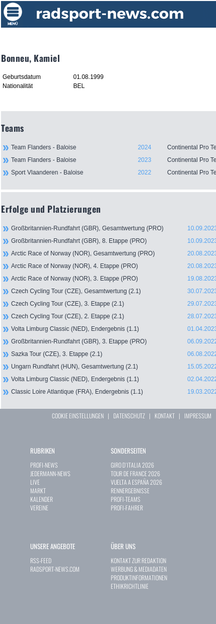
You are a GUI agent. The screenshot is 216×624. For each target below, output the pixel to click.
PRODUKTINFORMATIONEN (139, 577)
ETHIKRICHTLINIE (130, 586)
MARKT (38, 490)
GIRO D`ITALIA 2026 (132, 465)
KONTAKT (165, 415)
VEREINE (39, 507)
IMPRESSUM (197, 415)
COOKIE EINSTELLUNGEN (78, 415)
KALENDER (41, 499)
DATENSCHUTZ (129, 415)
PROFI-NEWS (44, 465)
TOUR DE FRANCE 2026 (135, 473)
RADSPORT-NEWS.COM (55, 569)
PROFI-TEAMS (125, 499)
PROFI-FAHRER (127, 507)
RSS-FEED (40, 560)
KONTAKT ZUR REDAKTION (138, 560)
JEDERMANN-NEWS (50, 473)
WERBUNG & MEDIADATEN (139, 569)
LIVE (35, 482)
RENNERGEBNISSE (130, 490)
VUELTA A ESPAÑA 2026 (136, 482)
